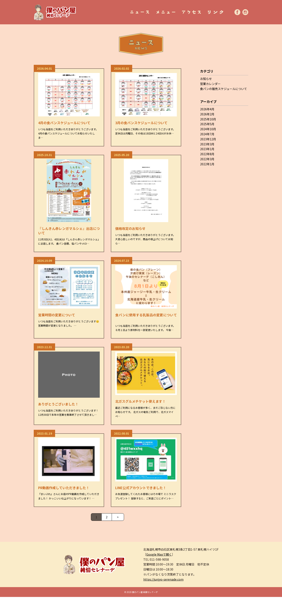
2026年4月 (207, 109)
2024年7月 (207, 134)
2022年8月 (207, 154)
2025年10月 (208, 119)
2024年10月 (208, 129)
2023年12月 (208, 139)
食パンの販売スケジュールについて (223, 89)
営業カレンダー (210, 84)
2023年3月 (207, 144)
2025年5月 (207, 124)
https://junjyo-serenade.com (163, 580)
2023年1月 (207, 149)
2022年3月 (207, 159)
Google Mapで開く (159, 555)
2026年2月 (207, 114)
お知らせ (206, 79)
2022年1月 (207, 164)
